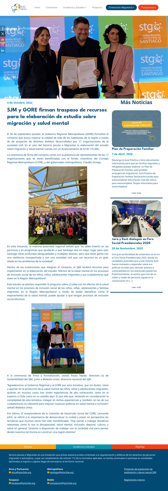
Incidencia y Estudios (74, 7)
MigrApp (139, 446)
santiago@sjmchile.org (62, 472)
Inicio (37, 7)
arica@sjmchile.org (21, 472)
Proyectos (97, 7)
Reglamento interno (134, 479)
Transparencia (148, 7)
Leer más (136, 192)
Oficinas (28, 446)
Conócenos (51, 7)
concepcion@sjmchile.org (63, 483)
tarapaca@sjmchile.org (23, 483)
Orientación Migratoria (120, 7)
